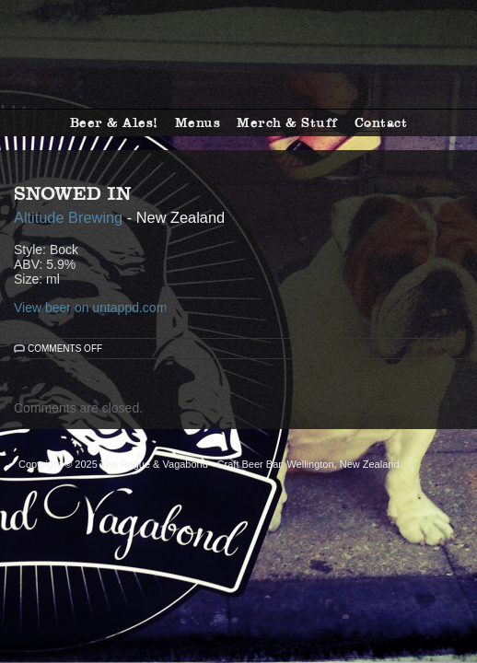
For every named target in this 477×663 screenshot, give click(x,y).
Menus (198, 122)
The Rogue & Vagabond (238, 54)
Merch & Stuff (287, 122)
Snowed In (73, 193)
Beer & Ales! (114, 122)
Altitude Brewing (68, 217)
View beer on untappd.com (90, 307)
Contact (381, 122)
